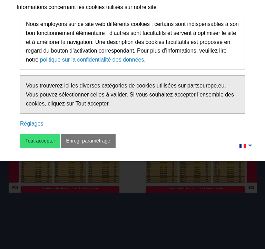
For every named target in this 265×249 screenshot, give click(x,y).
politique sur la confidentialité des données (92, 60)
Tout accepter (40, 141)
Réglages (31, 124)
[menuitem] (244, 145)
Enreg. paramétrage (88, 141)
